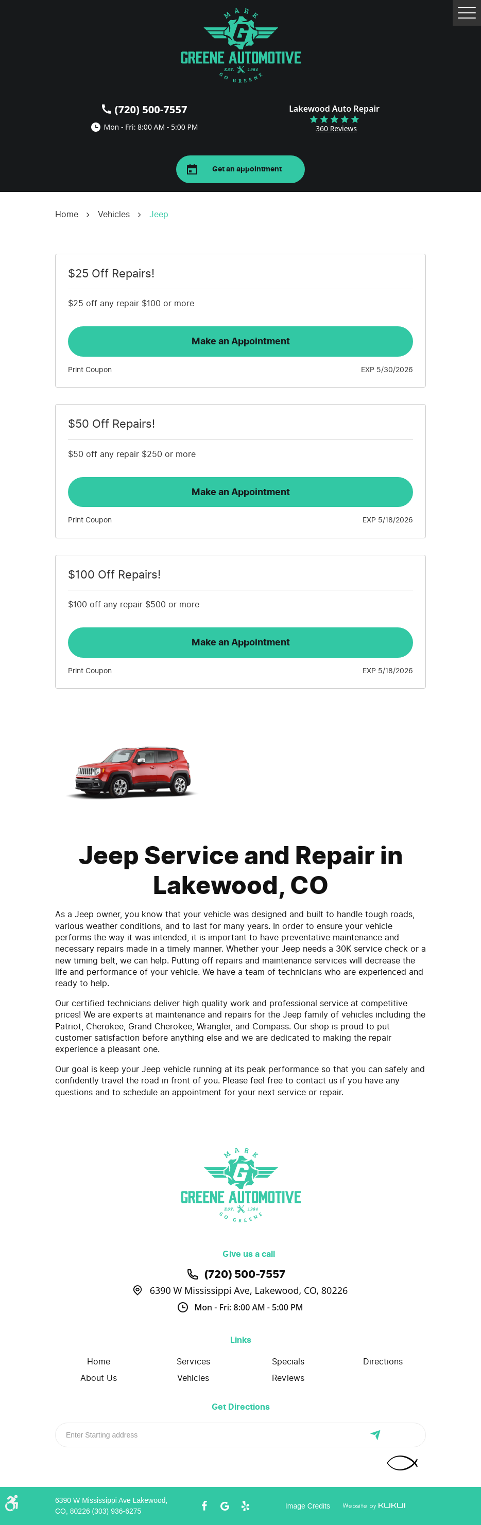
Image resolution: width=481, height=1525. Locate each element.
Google (224, 1506)
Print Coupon (90, 370)
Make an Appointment (241, 341)
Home (66, 214)
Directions (383, 1362)
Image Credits (307, 1506)
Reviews (288, 1378)
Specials (288, 1362)
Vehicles (114, 214)
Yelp (245, 1506)
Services (193, 1362)
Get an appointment (247, 169)
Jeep (158, 214)
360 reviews (336, 128)
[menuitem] (98, 1362)
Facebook (204, 1506)
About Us (98, 1378)
